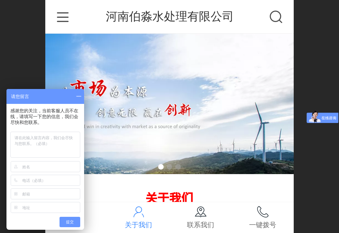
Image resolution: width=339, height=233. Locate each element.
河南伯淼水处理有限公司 (170, 16)
